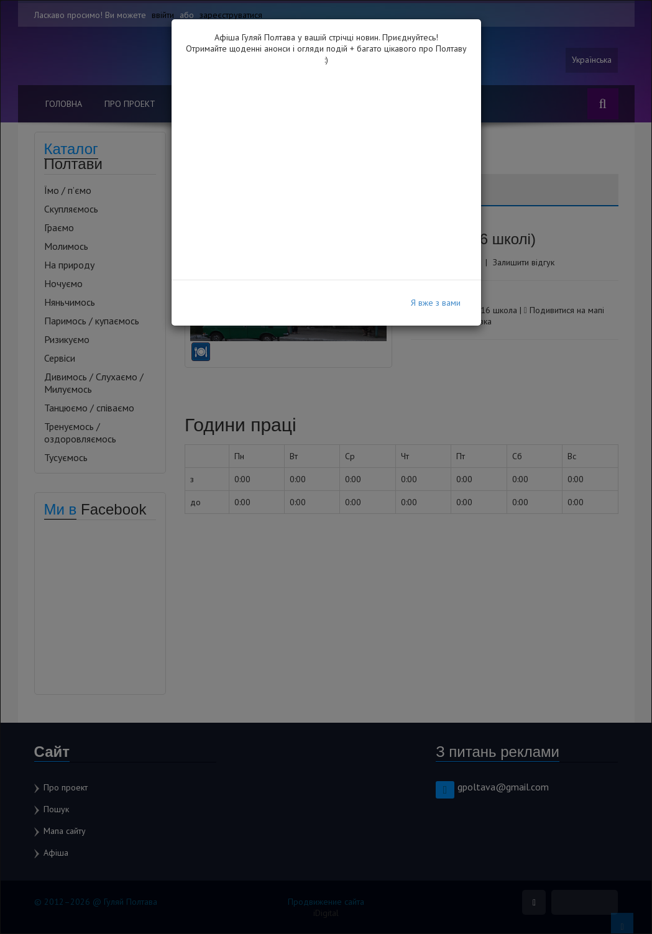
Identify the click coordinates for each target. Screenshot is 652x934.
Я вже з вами (436, 302)
